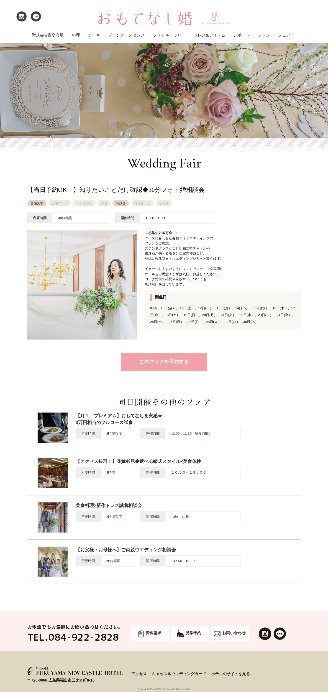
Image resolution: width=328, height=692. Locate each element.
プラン (264, 35)
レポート (241, 35)
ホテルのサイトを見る (230, 674)
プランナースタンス (126, 35)
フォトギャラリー (169, 35)
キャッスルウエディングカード (179, 674)
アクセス (139, 674)
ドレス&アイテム (210, 35)
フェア (284, 35)
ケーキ (94, 35)
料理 (76, 35)
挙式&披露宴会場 (48, 35)
